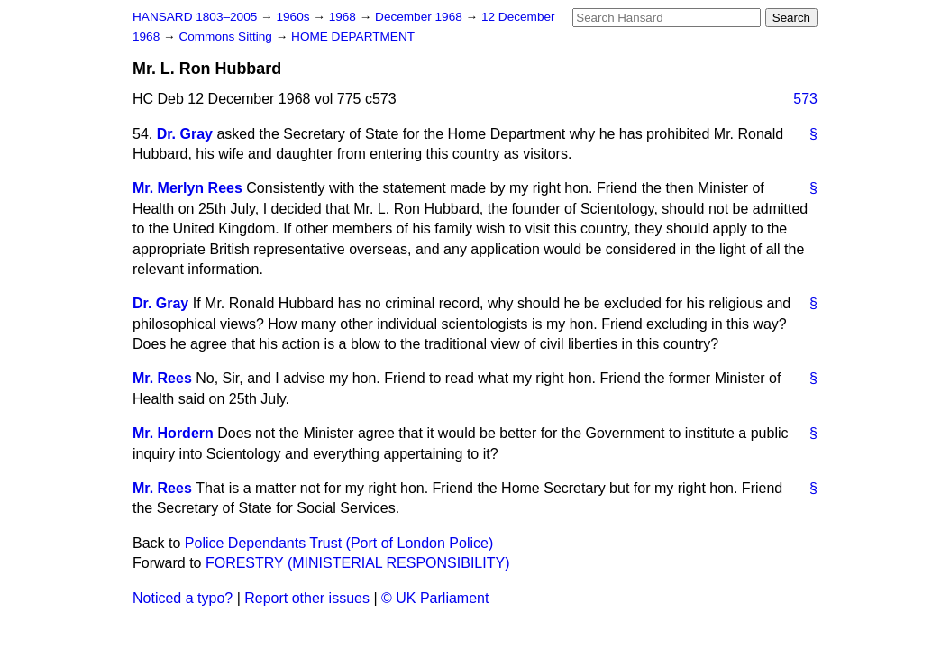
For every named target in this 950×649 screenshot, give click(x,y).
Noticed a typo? (182, 598)
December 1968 (420, 16)
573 (805, 98)
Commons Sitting (226, 36)
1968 (344, 16)
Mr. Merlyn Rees (187, 188)
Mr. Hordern (173, 433)
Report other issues (307, 598)
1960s (294, 16)
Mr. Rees (162, 378)
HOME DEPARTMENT (353, 36)
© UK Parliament (435, 598)
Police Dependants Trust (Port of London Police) (339, 543)
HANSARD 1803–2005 (194, 16)
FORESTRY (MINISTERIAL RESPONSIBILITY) (358, 563)
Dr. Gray (185, 134)
